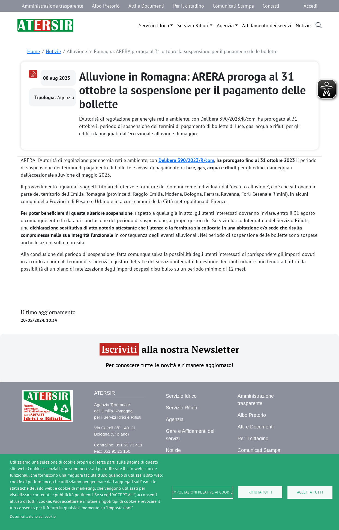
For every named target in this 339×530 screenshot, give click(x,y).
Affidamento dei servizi (266, 25)
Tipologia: (45, 97)
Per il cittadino (188, 6)
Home (33, 51)
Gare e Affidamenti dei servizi (190, 434)
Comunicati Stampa (233, 6)
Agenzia (225, 25)
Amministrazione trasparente (52, 6)
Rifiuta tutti (260, 492)
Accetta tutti (310, 492)
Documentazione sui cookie (33, 516)
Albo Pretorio (106, 6)
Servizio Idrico (154, 25)
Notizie (303, 25)
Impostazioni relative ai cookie (202, 492)
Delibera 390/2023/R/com (186, 160)
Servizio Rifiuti (192, 25)
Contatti (271, 6)
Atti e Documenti (146, 6)
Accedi (310, 6)
